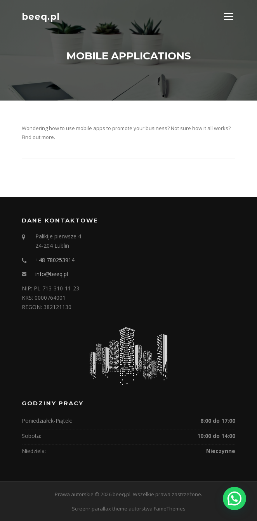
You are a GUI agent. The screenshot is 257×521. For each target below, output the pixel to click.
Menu (228, 16)
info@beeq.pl (51, 274)
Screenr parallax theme (99, 508)
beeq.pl (41, 16)
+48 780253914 (55, 260)
